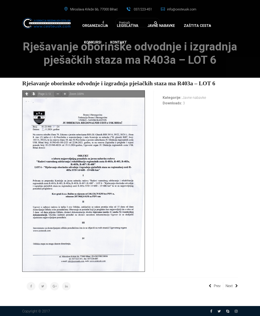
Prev (215, 286)
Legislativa (127, 26)
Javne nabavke (161, 26)
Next (232, 286)
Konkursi (92, 42)
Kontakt (118, 42)
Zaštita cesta (197, 26)
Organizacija (95, 26)
